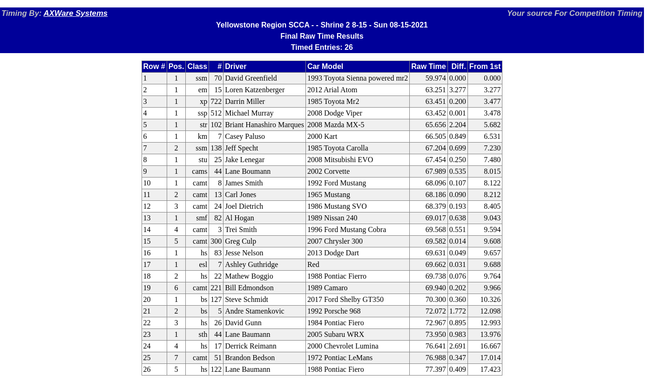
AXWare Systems (75, 13)
